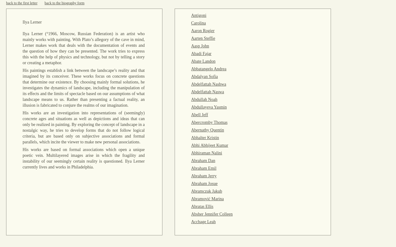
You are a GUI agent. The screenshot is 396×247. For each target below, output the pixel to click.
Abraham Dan (203, 160)
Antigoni (198, 15)
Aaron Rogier (203, 30)
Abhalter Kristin (205, 137)
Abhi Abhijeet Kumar (209, 145)
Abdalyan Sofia (204, 76)
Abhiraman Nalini (206, 153)
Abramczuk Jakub (206, 191)
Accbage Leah (203, 221)
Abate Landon (203, 61)
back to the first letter (22, 3)
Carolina (198, 23)
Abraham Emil (203, 168)
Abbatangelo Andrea (208, 69)
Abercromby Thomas (209, 122)
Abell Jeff (199, 114)
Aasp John (200, 46)
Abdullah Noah (204, 99)
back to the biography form (65, 3)
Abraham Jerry (204, 176)
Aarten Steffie (203, 38)
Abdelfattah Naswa (207, 92)
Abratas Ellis (202, 206)
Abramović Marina (207, 199)
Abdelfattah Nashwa (208, 84)
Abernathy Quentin (207, 130)
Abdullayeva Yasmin (209, 107)
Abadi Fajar (201, 53)
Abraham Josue (204, 183)
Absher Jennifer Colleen (212, 214)
